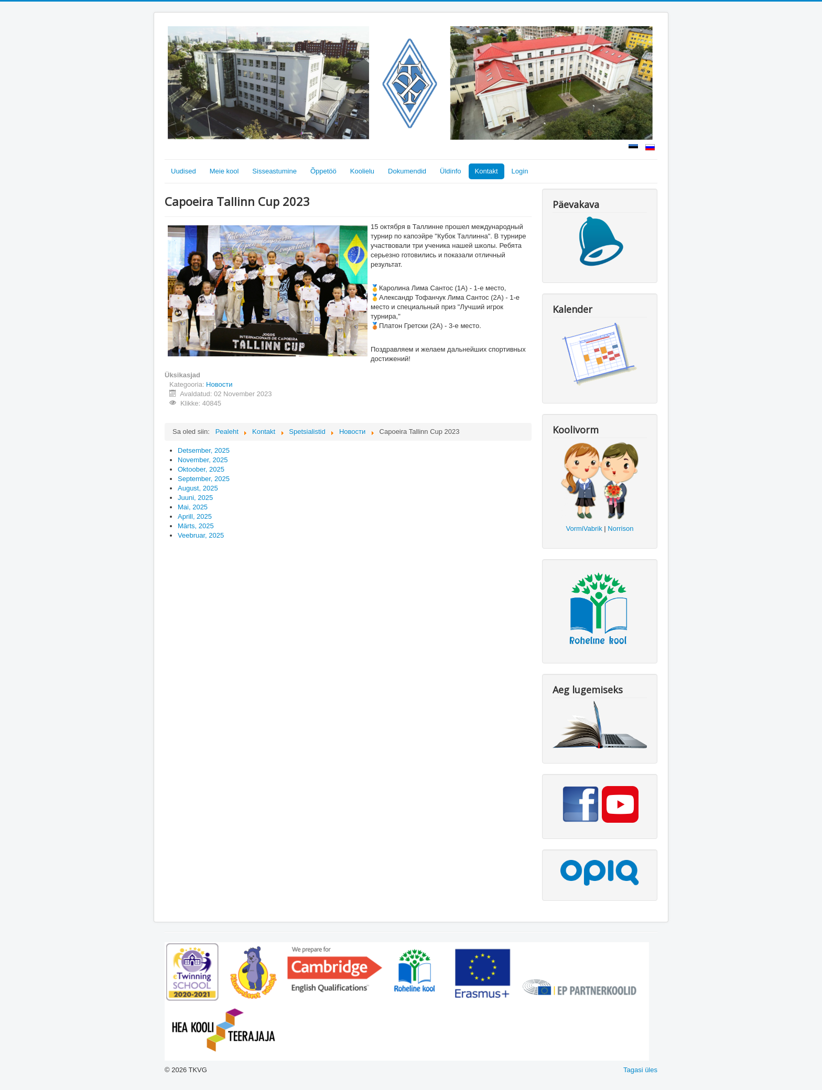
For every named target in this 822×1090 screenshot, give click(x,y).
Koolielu (362, 171)
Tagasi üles (640, 1070)
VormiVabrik (584, 528)
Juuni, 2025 (195, 498)
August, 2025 (198, 488)
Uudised (183, 171)
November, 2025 (203, 460)
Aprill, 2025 (195, 516)
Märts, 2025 (196, 526)
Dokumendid (407, 171)
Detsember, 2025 (204, 450)
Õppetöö (323, 171)
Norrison (620, 528)
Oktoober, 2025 (201, 469)
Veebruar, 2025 (201, 535)
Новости (219, 384)
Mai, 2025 (193, 507)
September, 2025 (204, 479)
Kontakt (486, 171)
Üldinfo (450, 171)
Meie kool (224, 171)
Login (520, 171)
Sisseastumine (274, 171)
